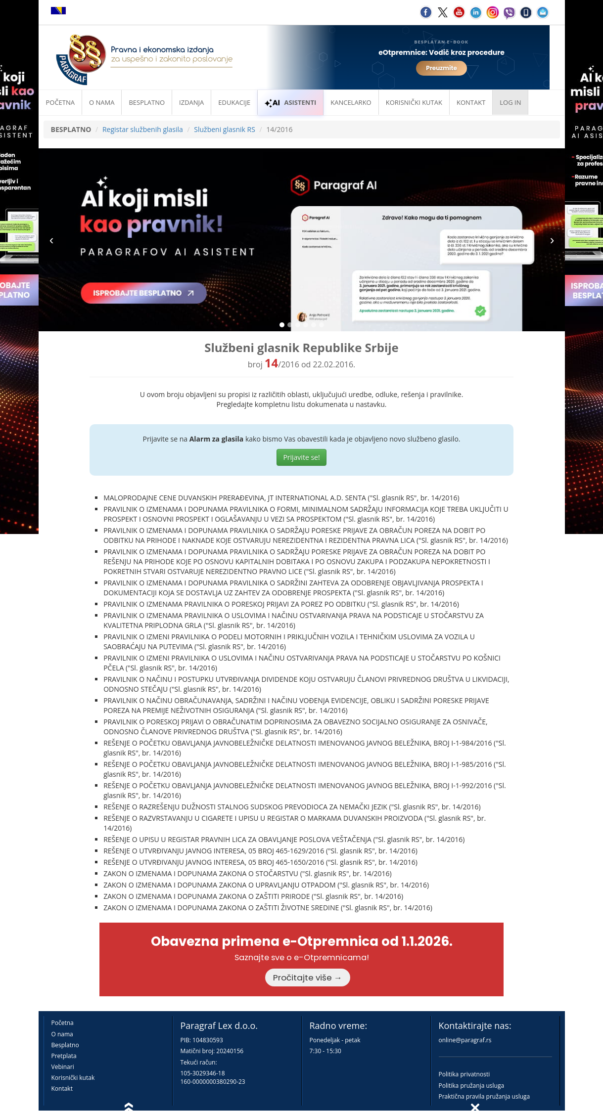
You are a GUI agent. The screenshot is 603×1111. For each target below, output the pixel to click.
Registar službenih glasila (142, 129)
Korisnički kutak (73, 1077)
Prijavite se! (301, 457)
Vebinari (62, 1067)
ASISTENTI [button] (290, 102)
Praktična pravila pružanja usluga (484, 1096)
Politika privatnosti (464, 1074)
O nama (101, 102)
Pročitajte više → (307, 977)
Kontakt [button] (471, 102)
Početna (60, 102)
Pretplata (64, 1056)
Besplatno (147, 102)
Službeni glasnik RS (224, 129)
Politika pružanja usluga (472, 1085)
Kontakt (62, 1088)
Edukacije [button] (234, 102)
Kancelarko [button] (350, 102)
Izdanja (191, 102)
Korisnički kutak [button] (414, 102)
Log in (510, 102)
